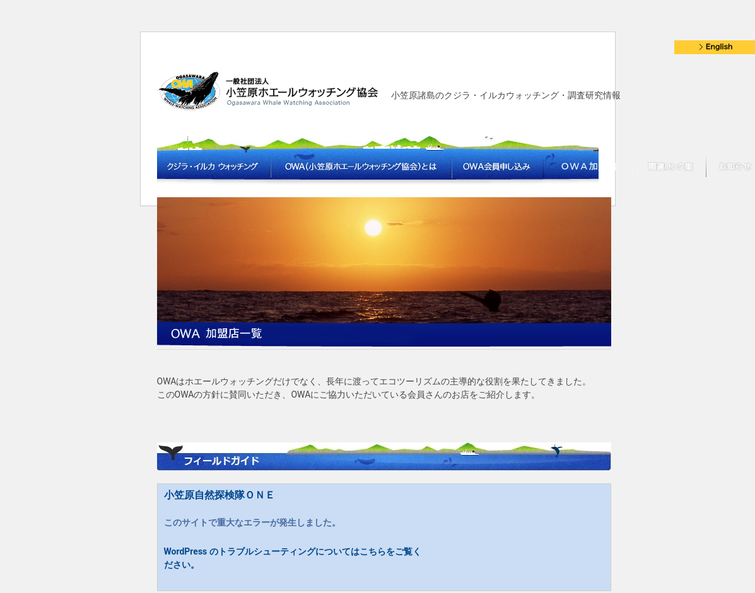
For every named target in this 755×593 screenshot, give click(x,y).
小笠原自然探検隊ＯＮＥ (219, 495)
